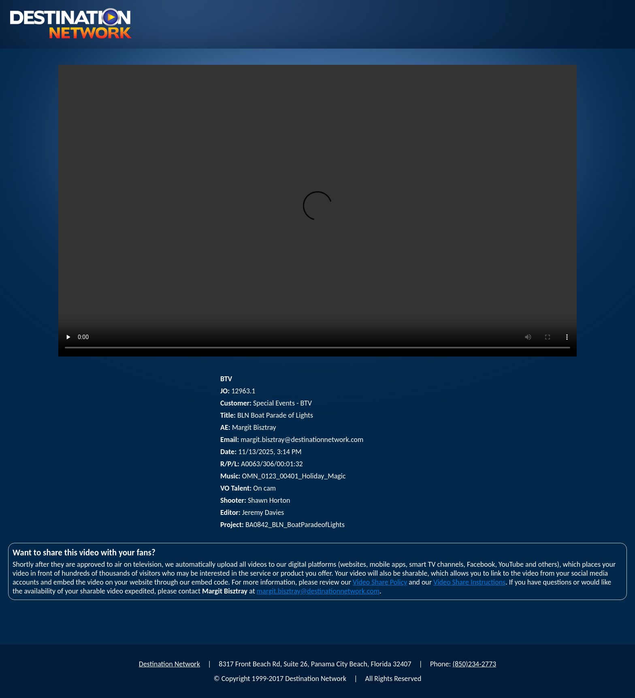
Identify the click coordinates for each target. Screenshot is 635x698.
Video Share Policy (380, 582)
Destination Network (169, 664)
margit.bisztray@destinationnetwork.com (318, 591)
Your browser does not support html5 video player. (317, 210)
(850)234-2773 (474, 664)
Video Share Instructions (469, 582)
